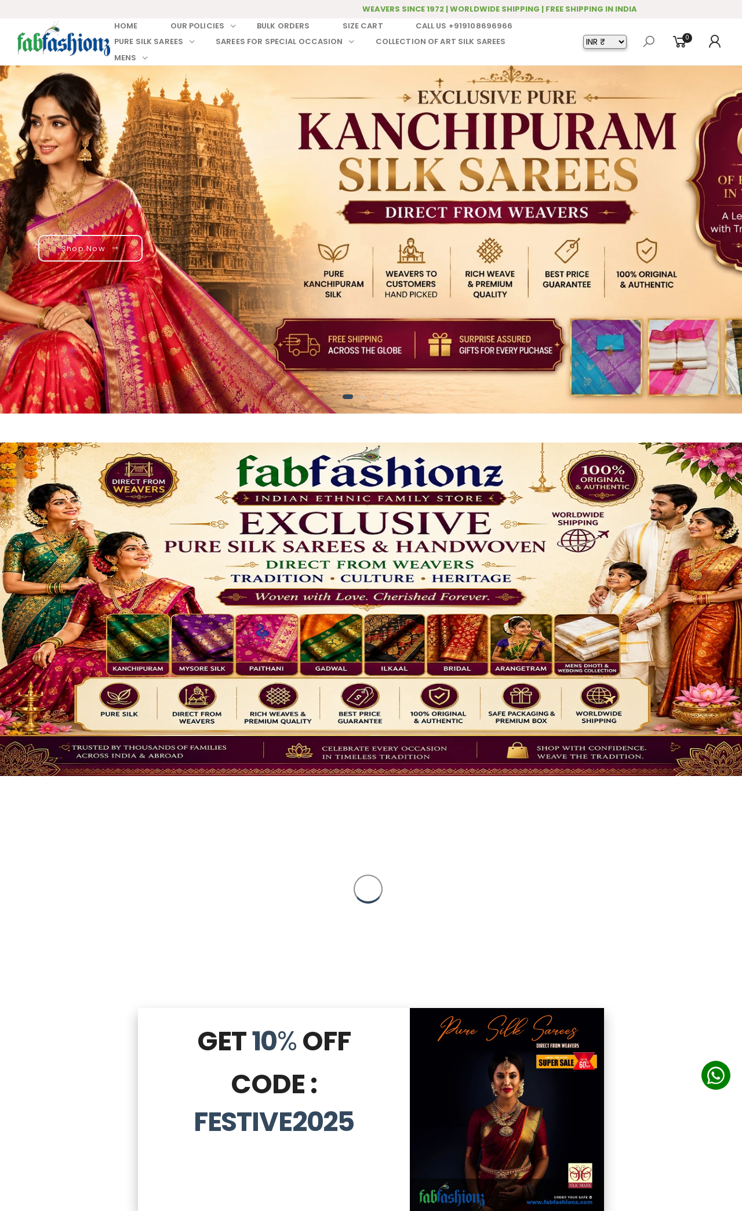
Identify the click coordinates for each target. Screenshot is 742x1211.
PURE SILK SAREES (148, 41)
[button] (348, 396)
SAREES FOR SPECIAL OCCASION (279, 41)
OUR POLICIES (197, 25)
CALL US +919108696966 (464, 25)
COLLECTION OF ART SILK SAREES (441, 41)
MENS (125, 57)
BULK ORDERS (283, 25)
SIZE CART (363, 25)
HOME (126, 25)
